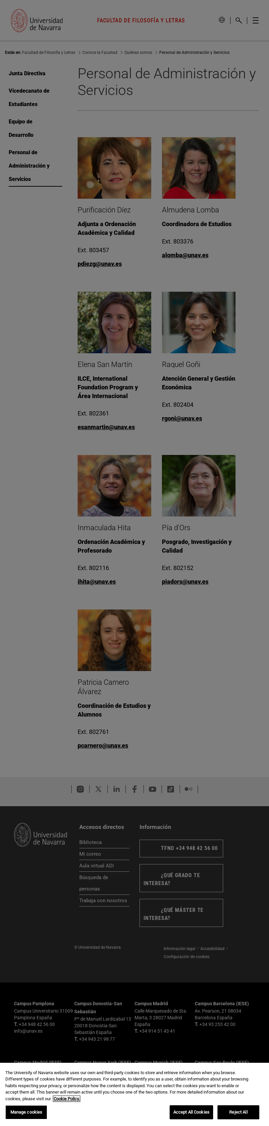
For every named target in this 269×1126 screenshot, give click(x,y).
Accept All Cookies (191, 1112)
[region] (134, 1094)
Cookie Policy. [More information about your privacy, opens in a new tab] (67, 1098)
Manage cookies (26, 1112)
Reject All (238, 1112)
